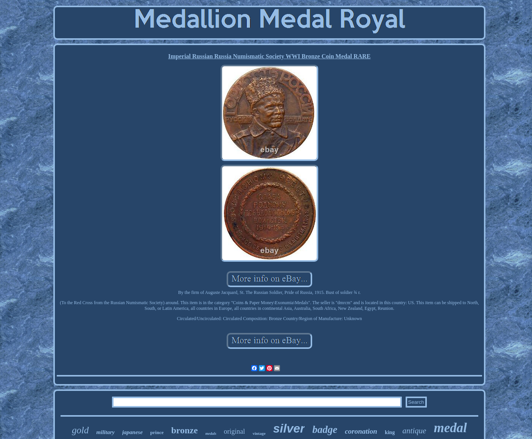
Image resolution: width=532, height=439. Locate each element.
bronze (184, 430)
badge (324, 429)
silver (289, 428)
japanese (132, 432)
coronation (361, 431)
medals (210, 433)
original (234, 431)
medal (450, 427)
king (390, 432)
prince (156, 432)
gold (80, 430)
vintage (259, 433)
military (105, 432)
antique (414, 430)
